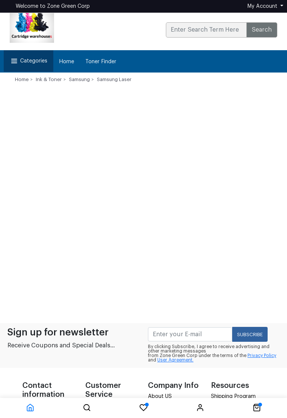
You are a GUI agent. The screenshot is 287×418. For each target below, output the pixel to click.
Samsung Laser (114, 79)
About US (160, 396)
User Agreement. (175, 360)
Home (66, 61)
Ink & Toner (49, 79)
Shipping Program (233, 396)
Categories (28, 61)
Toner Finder (100, 61)
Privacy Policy (261, 355)
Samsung (79, 79)
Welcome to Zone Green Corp (53, 6)
